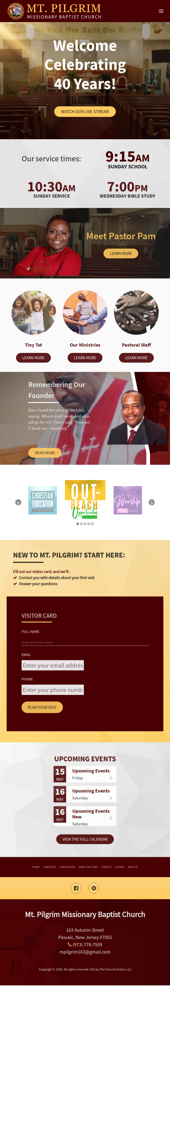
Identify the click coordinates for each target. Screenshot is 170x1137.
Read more (55, 604)
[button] (67, 654)
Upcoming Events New (87, 955)
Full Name (72, 807)
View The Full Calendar (85, 961)
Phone (71, 819)
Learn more (121, 253)
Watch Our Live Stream (85, 111)
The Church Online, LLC (93, 1119)
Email (71, 813)
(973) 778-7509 (85, 1093)
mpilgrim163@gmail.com (85, 1095)
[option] (85, 653)
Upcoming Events (87, 943)
